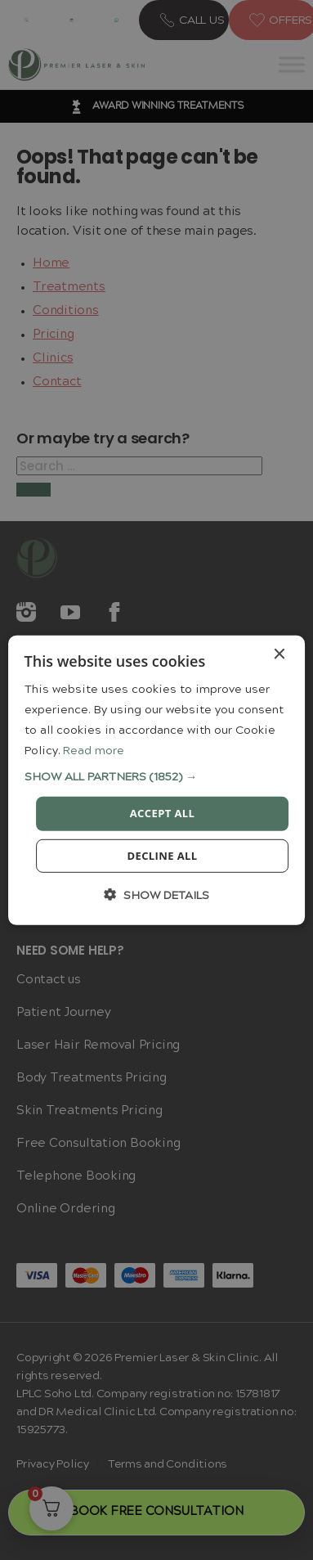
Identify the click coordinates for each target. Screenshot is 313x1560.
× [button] (278, 654)
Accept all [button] (162, 813)
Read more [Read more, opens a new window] (93, 751)
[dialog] (157, 779)
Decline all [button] (162, 855)
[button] (157, 776)
